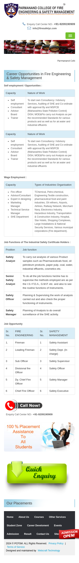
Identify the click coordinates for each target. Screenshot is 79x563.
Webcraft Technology (49, 558)
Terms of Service (16, 554)
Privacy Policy (56, 551)
